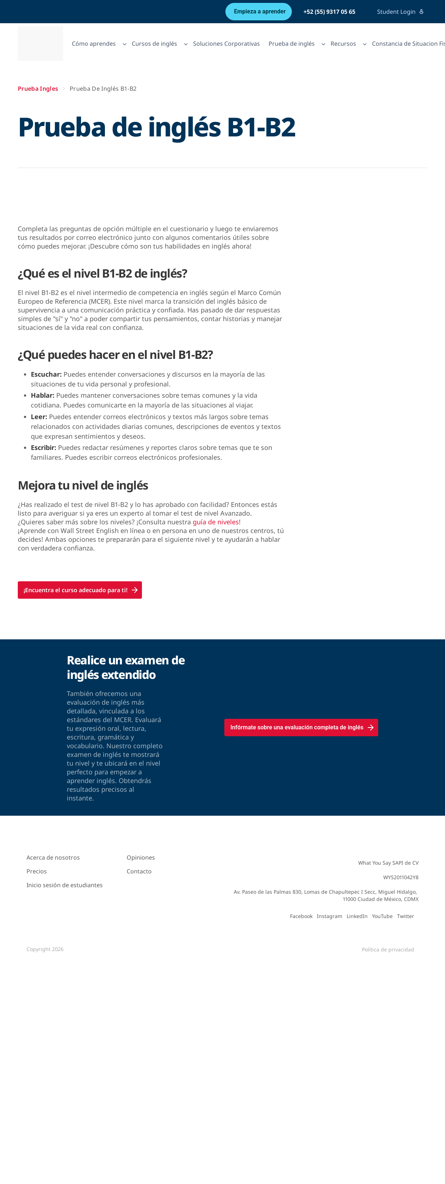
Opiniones (141, 857)
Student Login (400, 12)
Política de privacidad (388, 949)
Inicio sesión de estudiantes (64, 885)
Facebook (301, 916)
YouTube (382, 916)
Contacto (139, 871)
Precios (36, 871)
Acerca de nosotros (53, 857)
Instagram (329, 916)
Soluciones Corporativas (226, 44)
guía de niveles (216, 521)
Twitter (405, 916)
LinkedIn (357, 916)
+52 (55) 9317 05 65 (329, 12)
